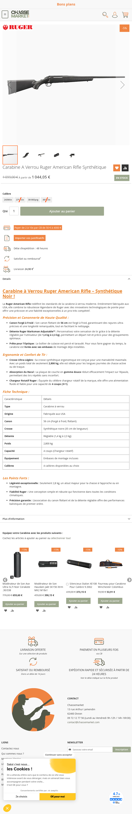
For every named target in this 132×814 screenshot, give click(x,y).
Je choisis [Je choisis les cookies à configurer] (21, 796)
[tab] (66, 279)
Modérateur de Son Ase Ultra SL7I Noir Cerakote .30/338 (16, 587)
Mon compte (115, 15)
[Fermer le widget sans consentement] (59, 755)
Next (127, 579)
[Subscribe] (122, 749)
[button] (7, 808)
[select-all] (61, 538)
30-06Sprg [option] (33, 199)
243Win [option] (8, 199)
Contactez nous (10, 748)
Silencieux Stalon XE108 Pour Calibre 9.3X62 (83, 585)
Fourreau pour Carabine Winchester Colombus (112, 585)
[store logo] (20, 15)
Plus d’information (13, 518)
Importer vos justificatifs (29, 238)
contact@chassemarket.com (83, 722)
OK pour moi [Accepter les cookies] (58, 796)
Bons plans (66, 4)
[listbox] (66, 200)
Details (7, 278)
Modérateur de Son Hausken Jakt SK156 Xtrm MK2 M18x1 (48, 587)
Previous (4, 579)
